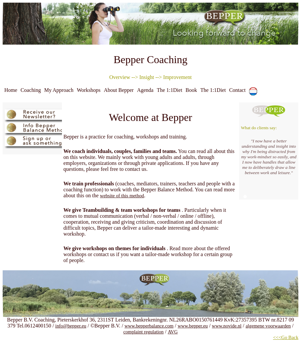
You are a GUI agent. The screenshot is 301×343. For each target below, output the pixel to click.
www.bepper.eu (192, 325)
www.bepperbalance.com (149, 325)
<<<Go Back (286, 337)
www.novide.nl (226, 325)
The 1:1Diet (169, 90)
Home (10, 90)
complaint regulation (143, 331)
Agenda (145, 90)
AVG (173, 331)
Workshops (89, 90)
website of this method (122, 195)
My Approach (58, 90)
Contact (237, 90)
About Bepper (118, 90)
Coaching (31, 90)
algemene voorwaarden (268, 325)
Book (191, 90)
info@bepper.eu (70, 325)
